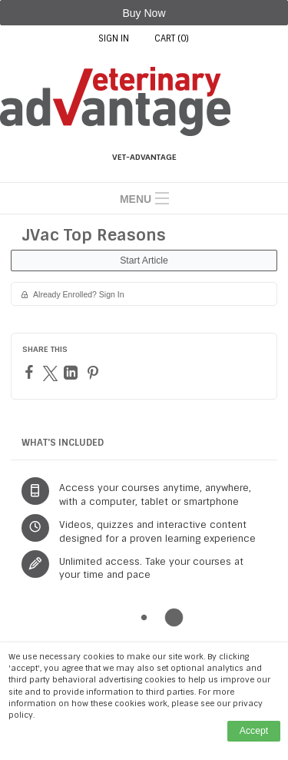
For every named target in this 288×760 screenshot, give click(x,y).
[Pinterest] (95, 373)
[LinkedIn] (72, 373)
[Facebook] (31, 372)
